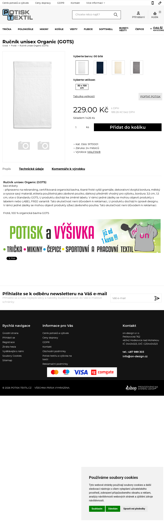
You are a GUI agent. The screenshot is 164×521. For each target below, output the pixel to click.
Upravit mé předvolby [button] (134, 508)
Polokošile (25, 29)
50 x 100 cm (83, 87)
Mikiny (44, 29)
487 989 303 (153, 3)
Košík (156, 14)
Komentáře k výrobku (68, 169)
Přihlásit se (8, 338)
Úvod (5, 46)
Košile (59, 29)
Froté (13, 46)
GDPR (60, 3)
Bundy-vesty (124, 29)
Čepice (139, 29)
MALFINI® (94, 152)
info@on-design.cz (160, 3)
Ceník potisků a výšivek (15, 3)
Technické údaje (31, 169)
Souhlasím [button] (97, 508)
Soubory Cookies (12, 356)
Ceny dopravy (43, 3)
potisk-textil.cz (21, 388)
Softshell (106, 29)
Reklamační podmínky (55, 364)
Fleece (88, 29)
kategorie (158, 29)
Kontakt (75, 3)
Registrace (8, 342)
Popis (6, 169)
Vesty (73, 29)
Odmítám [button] (113, 508)
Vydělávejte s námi (13, 351)
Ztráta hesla (9, 347)
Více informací (94, 3)
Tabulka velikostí (84, 96)
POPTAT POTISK (150, 96)
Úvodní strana (10, 333)
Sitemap (7, 360)
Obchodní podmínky (54, 351)
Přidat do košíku (128, 127)
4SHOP (152, 389)
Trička (6, 29)
